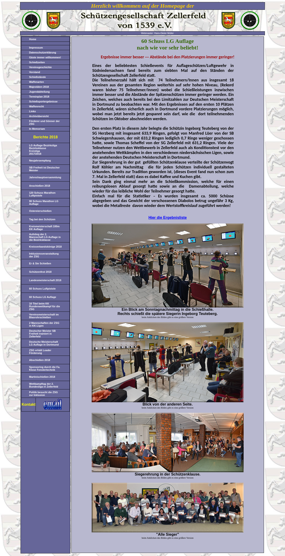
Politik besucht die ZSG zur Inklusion (43, 393)
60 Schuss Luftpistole (42, 288)
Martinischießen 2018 (42, 376)
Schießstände (37, 77)
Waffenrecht (36, 106)
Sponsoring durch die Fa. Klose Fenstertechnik (44, 368)
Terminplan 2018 (39, 96)
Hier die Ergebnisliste (167, 218)
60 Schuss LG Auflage (42, 297)
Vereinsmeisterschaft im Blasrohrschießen (44, 316)
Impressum (36, 47)
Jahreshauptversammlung (45, 177)
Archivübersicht (39, 116)
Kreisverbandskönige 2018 (45, 246)
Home (32, 39)
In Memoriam (37, 128)
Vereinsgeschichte (40, 67)
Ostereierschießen (40, 211)
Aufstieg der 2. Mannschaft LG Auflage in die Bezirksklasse (45, 237)
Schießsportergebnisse (43, 101)
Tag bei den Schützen (42, 219)
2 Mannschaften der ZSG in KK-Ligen (44, 324)
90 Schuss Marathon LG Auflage (43, 202)
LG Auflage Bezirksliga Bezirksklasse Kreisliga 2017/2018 (43, 149)
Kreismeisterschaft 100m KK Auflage (44, 228)
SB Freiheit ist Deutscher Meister (44, 169)
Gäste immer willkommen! (45, 57)
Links (32, 111)
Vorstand (34, 72)
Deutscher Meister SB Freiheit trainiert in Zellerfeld (42, 333)
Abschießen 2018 (39, 360)
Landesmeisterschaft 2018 (45, 280)
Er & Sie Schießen (40, 263)
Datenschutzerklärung (42, 52)
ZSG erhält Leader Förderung (40, 351)
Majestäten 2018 (39, 86)
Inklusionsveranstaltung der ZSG (44, 255)
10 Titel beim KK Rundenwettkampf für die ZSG (44, 306)
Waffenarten (36, 81)
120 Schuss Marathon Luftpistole (42, 194)
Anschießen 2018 (39, 185)
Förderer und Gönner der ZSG (44, 122)
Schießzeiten (37, 62)
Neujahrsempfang (40, 160)
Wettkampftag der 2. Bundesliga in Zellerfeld (43, 385)
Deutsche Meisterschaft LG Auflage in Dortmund (44, 343)
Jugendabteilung (39, 91)
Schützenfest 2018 (40, 271)
